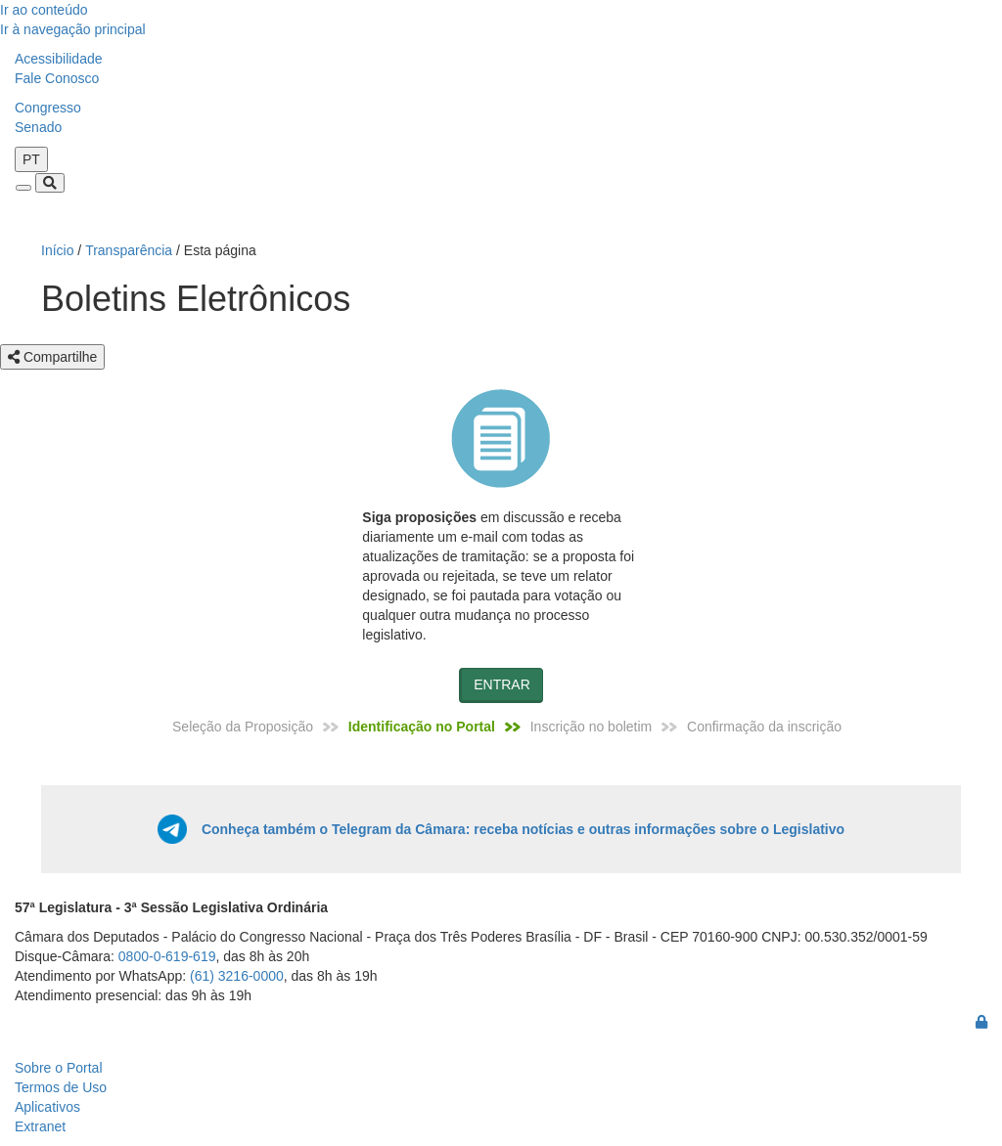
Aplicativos (47, 1107)
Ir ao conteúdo (44, 10)
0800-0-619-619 (167, 956)
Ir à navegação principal (73, 29)
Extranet (40, 1126)
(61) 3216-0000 (237, 976)
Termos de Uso (61, 1087)
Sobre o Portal (59, 1068)
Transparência (128, 250)
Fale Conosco (57, 78)
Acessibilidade (59, 58)
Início (57, 250)
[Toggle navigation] (23, 188)
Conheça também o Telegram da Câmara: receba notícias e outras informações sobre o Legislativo (523, 829)
